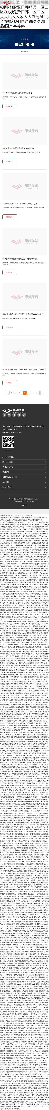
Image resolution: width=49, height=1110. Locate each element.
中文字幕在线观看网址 (12, 922)
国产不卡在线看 (5, 1067)
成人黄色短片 (17, 799)
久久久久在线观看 (18, 1095)
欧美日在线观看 (7, 1099)
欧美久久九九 (33, 831)
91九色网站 (4, 1046)
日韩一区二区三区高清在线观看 (18, 1065)
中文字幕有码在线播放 (11, 781)
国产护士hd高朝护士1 (19, 815)
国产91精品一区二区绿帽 (39, 991)
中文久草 (17, 1090)
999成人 (33, 972)
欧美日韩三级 (35, 607)
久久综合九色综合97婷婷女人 (29, 580)
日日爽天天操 (32, 1049)
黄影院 (26, 834)
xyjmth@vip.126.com (14, 432)
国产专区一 (42, 697)
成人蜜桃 (3, 1014)
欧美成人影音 (18, 970)
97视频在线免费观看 (13, 1062)
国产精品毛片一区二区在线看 (26, 982)
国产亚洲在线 (44, 617)
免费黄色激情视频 (17, 940)
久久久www (26, 808)
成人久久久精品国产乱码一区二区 (20, 527)
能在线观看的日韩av (19, 975)
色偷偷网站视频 (14, 1019)
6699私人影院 (41, 735)
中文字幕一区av (27, 1085)
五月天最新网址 (21, 977)
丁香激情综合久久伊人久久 (37, 767)
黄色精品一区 (37, 829)
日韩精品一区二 (7, 790)
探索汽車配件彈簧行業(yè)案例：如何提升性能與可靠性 (24, 370)
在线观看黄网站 (26, 589)
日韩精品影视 (31, 1000)
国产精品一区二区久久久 (21, 917)
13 (37, 393)
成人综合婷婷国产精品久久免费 (10, 871)
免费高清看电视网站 (35, 658)
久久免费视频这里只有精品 (25, 762)
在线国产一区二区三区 (31, 603)
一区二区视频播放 (23, 564)
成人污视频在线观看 (33, 704)
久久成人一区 (4, 875)
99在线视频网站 (20, 573)
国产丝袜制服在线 (35, 885)
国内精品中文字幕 (42, 582)
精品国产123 (24, 1037)
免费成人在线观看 (18, 1099)
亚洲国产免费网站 (18, 834)
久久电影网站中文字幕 (40, 799)
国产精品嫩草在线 (13, 1037)
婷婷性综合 (41, 1042)
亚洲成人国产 (19, 1014)
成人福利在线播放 (19, 545)
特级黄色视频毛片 (39, 926)
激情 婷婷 (29, 573)
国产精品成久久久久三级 (22, 928)
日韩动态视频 (38, 781)
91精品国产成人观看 (15, 1102)
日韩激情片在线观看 (15, 972)
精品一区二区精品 (33, 1079)
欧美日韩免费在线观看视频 (15, 730)
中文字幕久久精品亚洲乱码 (24, 797)
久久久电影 (21, 1030)
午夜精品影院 (42, 1088)
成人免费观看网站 (35, 788)
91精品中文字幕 (5, 933)
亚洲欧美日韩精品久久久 (29, 871)
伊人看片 (37, 769)
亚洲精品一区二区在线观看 (24, 531)
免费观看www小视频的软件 (27, 1067)
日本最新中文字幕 (26, 718)
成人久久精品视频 (12, 570)
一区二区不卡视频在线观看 (17, 631)
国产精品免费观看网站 (21, 658)
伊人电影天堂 (25, 654)
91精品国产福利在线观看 (33, 1069)
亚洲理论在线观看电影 (18, 979)
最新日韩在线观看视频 (22, 811)
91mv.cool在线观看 (6, 600)
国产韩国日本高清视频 (14, 938)
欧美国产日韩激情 (37, 836)
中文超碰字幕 (6, 843)
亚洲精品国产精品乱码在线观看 (27, 594)
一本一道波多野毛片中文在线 (38, 1065)
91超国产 (38, 949)
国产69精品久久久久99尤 (39, 822)
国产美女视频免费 (34, 626)
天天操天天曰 (40, 1016)
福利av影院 (13, 1060)
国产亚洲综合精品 (6, 799)
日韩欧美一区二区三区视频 (40, 524)
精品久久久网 (44, 1074)
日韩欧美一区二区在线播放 (40, 672)
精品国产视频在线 (34, 677)
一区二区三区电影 (21, 887)
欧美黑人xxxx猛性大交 (34, 587)
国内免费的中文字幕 (25, 672)
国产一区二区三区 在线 (24, 746)
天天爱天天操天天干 (33, 617)
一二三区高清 (34, 811)
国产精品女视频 (29, 1092)
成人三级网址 (25, 607)
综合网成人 (15, 995)
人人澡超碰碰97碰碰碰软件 (15, 1002)
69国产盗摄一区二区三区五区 (10, 1009)
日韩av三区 (30, 598)
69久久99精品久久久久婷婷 (36, 792)
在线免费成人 (29, 1099)
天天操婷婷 (23, 670)
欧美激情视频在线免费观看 (8, 889)
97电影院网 (34, 808)
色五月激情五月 (21, 674)
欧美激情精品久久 (40, 864)
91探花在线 (29, 644)
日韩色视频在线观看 (27, 1083)
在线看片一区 (32, 924)
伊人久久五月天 (9, 658)
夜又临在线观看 (29, 813)
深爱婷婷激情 (19, 1023)
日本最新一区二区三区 (33, 1053)
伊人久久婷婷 (15, 935)
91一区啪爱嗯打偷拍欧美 (35, 631)
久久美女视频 (12, 952)
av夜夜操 (17, 575)
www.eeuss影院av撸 (16, 958)
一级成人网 (12, 619)
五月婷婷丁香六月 (18, 1007)
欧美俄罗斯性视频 (41, 843)
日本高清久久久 (15, 702)
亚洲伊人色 (31, 1090)
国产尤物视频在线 (36, 651)
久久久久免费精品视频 (14, 584)
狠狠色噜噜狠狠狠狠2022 (20, 626)
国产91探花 (26, 714)
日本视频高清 (5, 691)
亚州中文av (7, 1097)
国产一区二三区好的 (24, 748)
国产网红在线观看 (36, 855)
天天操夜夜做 (16, 610)
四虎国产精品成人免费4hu (27, 827)
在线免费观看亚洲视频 (8, 674)
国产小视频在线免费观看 (29, 954)
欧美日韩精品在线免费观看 (38, 931)
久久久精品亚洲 (24, 721)
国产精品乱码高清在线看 (38, 1032)
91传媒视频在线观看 (40, 778)
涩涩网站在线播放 (43, 868)
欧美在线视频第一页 (8, 716)
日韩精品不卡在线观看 (35, 716)
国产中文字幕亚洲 (24, 568)
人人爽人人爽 (6, 582)
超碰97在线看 (25, 919)
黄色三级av (4, 619)
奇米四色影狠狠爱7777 (18, 543)
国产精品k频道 (41, 827)
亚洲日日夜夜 (8, 561)
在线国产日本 (44, 801)
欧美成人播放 (25, 1081)
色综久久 (46, 688)
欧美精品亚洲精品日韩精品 (26, 843)
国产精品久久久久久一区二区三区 (21, 986)
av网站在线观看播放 (21, 852)
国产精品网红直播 (32, 697)
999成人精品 (45, 795)
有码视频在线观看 (24, 862)
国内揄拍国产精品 (39, 1058)
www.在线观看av (10, 707)
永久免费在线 (9, 855)
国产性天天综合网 (9, 612)
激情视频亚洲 (4, 591)
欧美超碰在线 (5, 767)
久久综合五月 (9, 739)
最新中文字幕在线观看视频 (29, 938)
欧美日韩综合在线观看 (33, 963)
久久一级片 (32, 688)
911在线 (16, 1035)
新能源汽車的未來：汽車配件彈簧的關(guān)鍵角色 (22, 314)
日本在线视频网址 (24, 570)
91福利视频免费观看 (38, 984)
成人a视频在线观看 (14, 1042)
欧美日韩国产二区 (35, 917)
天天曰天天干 (41, 940)
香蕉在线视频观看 (36, 841)
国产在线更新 (32, 1088)
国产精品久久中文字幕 (37, 776)
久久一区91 (22, 529)
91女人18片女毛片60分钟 (36, 933)
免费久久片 (38, 979)
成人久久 (8, 935)
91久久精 (3, 751)
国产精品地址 (24, 838)
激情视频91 (23, 1072)
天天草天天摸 (12, 1025)
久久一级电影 (19, 892)
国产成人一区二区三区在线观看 (16, 649)
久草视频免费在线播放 (28, 804)
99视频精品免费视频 (10, 594)
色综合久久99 (6, 961)
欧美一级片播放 (7, 968)
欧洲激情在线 (20, 820)
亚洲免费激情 (4, 845)
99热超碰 (14, 933)
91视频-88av (34, 850)
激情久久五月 (11, 901)
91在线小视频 (39, 977)
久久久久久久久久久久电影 (36, 614)
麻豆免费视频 (28, 829)
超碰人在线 (32, 721)
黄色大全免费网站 (11, 1030)
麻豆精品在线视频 (41, 531)
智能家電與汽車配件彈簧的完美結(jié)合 (18, 148)
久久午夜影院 (4, 677)
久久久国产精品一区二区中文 (40, 901)
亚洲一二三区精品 (27, 956)
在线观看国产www (9, 965)
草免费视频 (29, 559)
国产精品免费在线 (38, 1021)
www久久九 (11, 822)
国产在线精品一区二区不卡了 (38, 848)
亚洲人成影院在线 (21, 924)
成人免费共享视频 (12, 644)
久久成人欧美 (26, 991)
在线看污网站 (40, 681)
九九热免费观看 (43, 600)
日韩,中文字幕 (35, 1035)
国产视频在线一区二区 (7, 808)
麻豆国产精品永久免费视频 (15, 896)
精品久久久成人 (18, 561)
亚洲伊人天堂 (43, 873)
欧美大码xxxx (39, 785)
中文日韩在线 (6, 857)
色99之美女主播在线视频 (39, 570)
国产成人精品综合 (16, 942)
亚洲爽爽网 (29, 926)
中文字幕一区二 (16, 912)
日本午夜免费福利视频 (26, 781)
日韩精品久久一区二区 (32, 545)
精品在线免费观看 (40, 892)
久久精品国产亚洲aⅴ (39, 746)
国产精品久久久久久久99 (33, 557)
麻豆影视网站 (24, 922)
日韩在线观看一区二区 (9, 605)
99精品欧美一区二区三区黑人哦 (22, 628)
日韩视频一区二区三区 (20, 968)
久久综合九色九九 (36, 790)
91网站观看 (24, 614)
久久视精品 (39, 670)
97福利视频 (19, 619)
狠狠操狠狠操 (32, 536)
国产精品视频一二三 (15, 679)
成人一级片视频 (43, 594)
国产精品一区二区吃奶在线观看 (30, 737)
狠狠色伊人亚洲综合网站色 (26, 889)
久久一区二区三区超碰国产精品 (36, 686)
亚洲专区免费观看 (20, 783)
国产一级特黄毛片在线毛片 (8, 642)
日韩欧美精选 (14, 947)
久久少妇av (4, 679)
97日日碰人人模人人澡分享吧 (19, 691)
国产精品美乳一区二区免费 (8, 758)
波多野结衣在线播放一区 (23, 882)
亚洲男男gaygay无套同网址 (38, 564)
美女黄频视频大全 (24, 998)
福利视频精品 (41, 975)
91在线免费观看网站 (25, 1021)
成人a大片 (5, 956)
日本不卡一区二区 (43, 765)
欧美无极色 (30, 977)
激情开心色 (38, 813)
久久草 (21, 947)
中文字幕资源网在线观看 (11, 1012)
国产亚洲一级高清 (29, 857)
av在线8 (45, 945)
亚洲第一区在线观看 (21, 898)
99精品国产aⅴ (11, 1044)
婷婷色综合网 (22, 894)
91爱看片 (37, 1002)
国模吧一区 (6, 958)
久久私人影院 (33, 838)
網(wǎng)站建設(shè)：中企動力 (23, 501)
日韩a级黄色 (23, 587)
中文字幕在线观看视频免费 (20, 850)
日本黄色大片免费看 (10, 681)
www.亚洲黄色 (31, 975)
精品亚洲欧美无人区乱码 (8, 949)
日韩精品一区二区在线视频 (14, 866)
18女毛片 (24, 1042)
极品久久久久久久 (40, 598)
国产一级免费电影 (11, 550)
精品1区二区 (15, 827)
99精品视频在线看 (26, 995)
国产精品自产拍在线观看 (13, 709)
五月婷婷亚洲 (21, 605)
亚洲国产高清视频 (25, 540)
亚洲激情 (3, 584)
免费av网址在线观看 (7, 970)
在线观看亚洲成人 (23, 577)
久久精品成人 (32, 735)
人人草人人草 (21, 989)
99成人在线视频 (16, 704)
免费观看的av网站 (18, 1106)
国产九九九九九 (42, 924)
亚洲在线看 (35, 589)
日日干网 (13, 762)
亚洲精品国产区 (16, 654)
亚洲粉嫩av (14, 552)
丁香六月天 (23, 1012)
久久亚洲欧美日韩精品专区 (32, 896)
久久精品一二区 (26, 695)
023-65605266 (12, 429)
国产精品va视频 (23, 1088)
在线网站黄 (29, 875)
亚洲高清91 (31, 965)
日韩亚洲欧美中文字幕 (26, 1058)
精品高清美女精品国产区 (13, 778)
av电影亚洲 (43, 589)
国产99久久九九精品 (20, 915)
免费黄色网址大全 (43, 968)
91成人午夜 (35, 928)
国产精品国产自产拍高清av (31, 640)
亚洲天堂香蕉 (11, 924)
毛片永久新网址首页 (19, 905)
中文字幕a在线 (40, 894)
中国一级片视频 (31, 1016)
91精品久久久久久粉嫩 (42, 1092)
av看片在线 (18, 808)
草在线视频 (33, 707)
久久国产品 (4, 882)
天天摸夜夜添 (35, 998)
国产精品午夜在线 (43, 1044)
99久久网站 (35, 748)
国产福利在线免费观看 (38, 568)
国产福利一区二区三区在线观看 (37, 887)
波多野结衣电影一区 (31, 600)
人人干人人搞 (42, 850)
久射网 (19, 550)
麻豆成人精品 (44, 880)
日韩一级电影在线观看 (36, 1037)
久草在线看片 (20, 1074)
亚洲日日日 (6, 702)
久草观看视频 (42, 642)
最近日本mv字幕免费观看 (41, 797)
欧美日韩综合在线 (24, 931)
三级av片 (20, 813)
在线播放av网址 (38, 910)
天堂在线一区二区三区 (21, 831)
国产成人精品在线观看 (31, 947)
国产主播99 (27, 1007)
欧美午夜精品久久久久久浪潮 (33, 866)
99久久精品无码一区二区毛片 (21, 945)
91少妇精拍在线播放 (40, 1102)
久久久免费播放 (13, 684)
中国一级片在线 (40, 889)
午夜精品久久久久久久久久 (29, 665)
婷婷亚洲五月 (30, 529)
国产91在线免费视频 (23, 1060)
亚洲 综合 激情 (27, 910)
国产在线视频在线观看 (21, 688)
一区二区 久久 (41, 908)
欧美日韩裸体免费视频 (32, 952)
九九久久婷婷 (18, 739)
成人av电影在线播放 (13, 718)
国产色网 (24, 709)
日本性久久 (38, 783)
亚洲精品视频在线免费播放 (8, 1088)
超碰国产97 (21, 952)
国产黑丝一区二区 (8, 915)
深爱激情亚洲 (43, 755)
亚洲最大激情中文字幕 (22, 637)
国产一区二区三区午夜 (11, 568)
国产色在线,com (27, 799)
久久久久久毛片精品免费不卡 (16, 557)
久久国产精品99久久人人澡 (24, 554)
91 (34, 531)
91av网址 (26, 635)
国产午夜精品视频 (37, 550)
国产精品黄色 (31, 723)
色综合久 (40, 688)
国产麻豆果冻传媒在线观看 (16, 1053)
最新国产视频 (15, 737)
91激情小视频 (39, 663)
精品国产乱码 (12, 813)
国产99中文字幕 (20, 926)
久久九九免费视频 (28, 663)
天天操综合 (22, 598)
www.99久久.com (13, 1039)
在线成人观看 (30, 979)
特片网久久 (41, 536)
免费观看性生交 (34, 880)
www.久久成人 (7, 1079)
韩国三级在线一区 (21, 547)
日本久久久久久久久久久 (36, 575)
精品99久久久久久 (14, 580)
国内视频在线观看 (38, 728)
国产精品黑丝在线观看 (19, 785)
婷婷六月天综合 (10, 531)
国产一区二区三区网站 (15, 635)
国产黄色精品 (41, 845)
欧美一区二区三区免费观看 (32, 700)
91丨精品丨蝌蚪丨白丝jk (20, 735)
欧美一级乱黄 (37, 711)
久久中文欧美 (13, 598)
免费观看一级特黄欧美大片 (9, 792)
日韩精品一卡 (26, 550)
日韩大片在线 (40, 667)
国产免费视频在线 (32, 741)
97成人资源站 (37, 875)
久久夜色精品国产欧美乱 (21, 878)
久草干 (45, 651)
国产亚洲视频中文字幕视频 (18, 656)
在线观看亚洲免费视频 (27, 1019)
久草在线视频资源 (5, 804)
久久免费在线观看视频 (11, 587)
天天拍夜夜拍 (6, 940)
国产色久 (15, 843)
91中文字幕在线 (9, 663)
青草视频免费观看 (37, 945)
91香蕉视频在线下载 (6, 744)
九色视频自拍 (43, 748)
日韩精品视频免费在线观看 (37, 834)
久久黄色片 (31, 670)
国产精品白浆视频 (13, 829)
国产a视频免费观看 (15, 1085)
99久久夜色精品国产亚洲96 (11, 614)
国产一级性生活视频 (24, 1076)
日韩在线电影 (9, 831)
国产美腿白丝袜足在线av (21, 755)
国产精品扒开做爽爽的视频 (14, 566)
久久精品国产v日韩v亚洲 (20, 824)
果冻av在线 (13, 989)
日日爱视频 (26, 1032)
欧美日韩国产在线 (32, 989)
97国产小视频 (35, 882)
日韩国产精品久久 (25, 1035)
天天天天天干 (16, 919)
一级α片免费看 (11, 873)
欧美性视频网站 (13, 1058)
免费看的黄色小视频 (22, 707)
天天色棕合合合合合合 (31, 1106)
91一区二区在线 (14, 845)
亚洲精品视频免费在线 (33, 661)
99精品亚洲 (37, 584)
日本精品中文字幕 (6, 1095)
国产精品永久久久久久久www (28, 684)
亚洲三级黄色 (32, 1044)
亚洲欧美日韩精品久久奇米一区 (35, 1055)
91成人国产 (26, 972)
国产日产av (42, 811)
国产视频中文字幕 (31, 1030)
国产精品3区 (17, 607)
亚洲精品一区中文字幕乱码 (15, 818)
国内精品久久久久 (25, 1039)
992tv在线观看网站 (27, 912)
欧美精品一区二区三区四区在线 (28, 522)
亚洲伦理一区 (5, 947)
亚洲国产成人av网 (27, 584)
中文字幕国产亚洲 (12, 998)
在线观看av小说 (5, 841)
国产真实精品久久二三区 (36, 852)
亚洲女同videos (14, 670)
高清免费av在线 (9, 898)
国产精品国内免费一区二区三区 (37, 1012)
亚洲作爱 (39, 972)
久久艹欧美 (23, 1009)
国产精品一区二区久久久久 (16, 776)
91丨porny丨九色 (22, 1044)
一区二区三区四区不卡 (20, 1079)
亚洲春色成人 (43, 808)
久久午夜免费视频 (43, 1072)
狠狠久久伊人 (33, 755)
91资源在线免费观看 (23, 841)
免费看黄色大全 (29, 818)
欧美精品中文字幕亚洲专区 (17, 801)
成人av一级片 (35, 654)
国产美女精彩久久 (29, 961)
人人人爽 (24, 1090)
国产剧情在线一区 (9, 554)
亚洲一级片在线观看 (18, 908)
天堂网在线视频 (13, 522)
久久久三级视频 (21, 697)
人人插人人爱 (8, 545)
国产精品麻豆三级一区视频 (35, 649)
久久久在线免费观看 (38, 1039)
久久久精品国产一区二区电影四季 (22, 903)
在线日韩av (37, 956)
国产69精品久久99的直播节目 (16, 686)
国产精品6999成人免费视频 (12, 621)
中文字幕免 (33, 714)
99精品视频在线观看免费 (20, 774)
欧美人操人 (3, 596)
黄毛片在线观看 (29, 970)
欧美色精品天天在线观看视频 (13, 1005)
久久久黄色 (33, 612)
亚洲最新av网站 (5, 704)
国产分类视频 (30, 949)
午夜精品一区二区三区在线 (26, 1046)
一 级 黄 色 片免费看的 (38, 815)
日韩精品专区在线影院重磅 (12, 1109)
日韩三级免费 (43, 838)
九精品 (45, 762)
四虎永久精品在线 (27, 610)
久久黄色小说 (19, 603)
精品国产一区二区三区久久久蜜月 (30, 1028)
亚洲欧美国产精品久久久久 (36, 1009)
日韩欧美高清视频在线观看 (27, 667)
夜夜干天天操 (44, 677)
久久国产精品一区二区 (34, 1062)
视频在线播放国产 (31, 642)
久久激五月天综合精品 (18, 1016)
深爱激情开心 (12, 848)
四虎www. (26, 942)
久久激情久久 (44, 1053)
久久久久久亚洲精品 (13, 868)
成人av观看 (24, 677)
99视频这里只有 (39, 1104)
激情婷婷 (20, 1092)
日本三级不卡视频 (17, 961)
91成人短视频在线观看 (24, 984)
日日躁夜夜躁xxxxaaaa (19, 633)
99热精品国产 (32, 968)
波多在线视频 (40, 1000)
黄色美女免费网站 (7, 575)
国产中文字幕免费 (5, 834)
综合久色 (39, 723)
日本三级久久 (32, 845)
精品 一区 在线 (29, 892)
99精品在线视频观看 (39, 644)
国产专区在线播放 (34, 774)
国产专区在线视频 (11, 746)
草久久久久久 (31, 605)
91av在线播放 (38, 554)
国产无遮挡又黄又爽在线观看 (16, 661)
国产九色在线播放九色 (32, 1074)
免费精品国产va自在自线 (21, 885)
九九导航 (12, 882)
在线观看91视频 (39, 1099)
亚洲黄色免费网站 (8, 783)
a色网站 (13, 841)
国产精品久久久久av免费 (37, 577)
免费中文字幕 (5, 753)
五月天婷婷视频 (21, 741)
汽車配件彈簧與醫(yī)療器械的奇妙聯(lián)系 (20, 259)
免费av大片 (24, 1097)
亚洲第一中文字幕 (29, 1014)
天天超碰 (8, 931)
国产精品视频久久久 (33, 633)
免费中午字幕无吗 (9, 547)
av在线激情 (30, 758)
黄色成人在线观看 (36, 1025)
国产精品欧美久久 (15, 956)
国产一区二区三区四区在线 (36, 709)
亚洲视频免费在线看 (18, 582)
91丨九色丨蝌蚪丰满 (13, 624)
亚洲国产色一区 (12, 1051)
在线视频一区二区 (5, 850)
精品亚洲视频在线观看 (16, 700)
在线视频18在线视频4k (23, 822)
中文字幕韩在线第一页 (24, 1051)
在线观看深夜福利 (29, 958)
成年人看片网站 (25, 751)
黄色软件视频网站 (12, 672)
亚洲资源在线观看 (35, 1081)
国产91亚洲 (11, 732)
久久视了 (12, 887)
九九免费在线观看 (24, 552)
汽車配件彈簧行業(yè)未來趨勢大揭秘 (17, 93)
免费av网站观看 (12, 564)
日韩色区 (45, 790)
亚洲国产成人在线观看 (27, 624)
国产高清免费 (36, 540)
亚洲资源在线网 (7, 1081)
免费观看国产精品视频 (12, 524)
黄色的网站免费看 (12, 721)
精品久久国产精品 (36, 725)
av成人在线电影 (25, 725)
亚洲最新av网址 (29, 739)
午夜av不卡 (30, 785)
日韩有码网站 (20, 864)
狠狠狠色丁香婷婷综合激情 (8, 1076)
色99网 (4, 771)
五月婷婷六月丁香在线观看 (36, 547)
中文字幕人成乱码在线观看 (28, 868)
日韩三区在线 (16, 804)
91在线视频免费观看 (16, 753)
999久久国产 (35, 1060)
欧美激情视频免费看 (38, 527)
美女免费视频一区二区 (41, 970)
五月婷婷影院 (15, 1097)
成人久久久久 (36, 1051)
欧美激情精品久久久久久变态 (9, 1021)
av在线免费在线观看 (30, 940)
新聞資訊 (25, 39)
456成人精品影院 (29, 753)
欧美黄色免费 (11, 741)
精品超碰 (30, 795)
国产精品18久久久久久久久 (13, 728)
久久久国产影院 (32, 765)
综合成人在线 (43, 741)
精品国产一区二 (38, 573)
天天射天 (25, 760)
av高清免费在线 (14, 677)
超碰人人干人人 (29, 619)
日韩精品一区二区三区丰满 (20, 880)
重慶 (33, 501)
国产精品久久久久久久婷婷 (35, 693)
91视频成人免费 (14, 591)
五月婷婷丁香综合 (27, 778)
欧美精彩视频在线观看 (7, 637)
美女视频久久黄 (35, 942)
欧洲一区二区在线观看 (15, 771)
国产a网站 (43, 998)
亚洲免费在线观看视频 (18, 711)
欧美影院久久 (43, 831)
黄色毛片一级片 (30, 1095)
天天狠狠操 (8, 607)
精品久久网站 (16, 1083)
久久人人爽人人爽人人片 (21, 788)
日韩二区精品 (32, 1072)
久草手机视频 (41, 596)
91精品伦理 (10, 1014)
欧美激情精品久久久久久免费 (26, 681)
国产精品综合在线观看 (17, 1055)
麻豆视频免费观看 (16, 640)
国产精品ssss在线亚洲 (27, 591)
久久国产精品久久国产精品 (21, 790)
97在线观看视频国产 (28, 621)
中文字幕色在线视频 (35, 824)
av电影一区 (32, 1097)
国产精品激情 (39, 591)
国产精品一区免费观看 (7, 603)
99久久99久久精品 (39, 903)
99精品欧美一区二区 (27, 935)
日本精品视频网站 (27, 993)
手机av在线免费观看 (32, 820)
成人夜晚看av (12, 596)
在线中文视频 (4, 801)
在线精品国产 (21, 596)
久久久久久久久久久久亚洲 (17, 1000)
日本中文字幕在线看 (26, 1104)
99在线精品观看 (37, 986)
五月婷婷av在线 (12, 982)
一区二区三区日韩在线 (13, 695)
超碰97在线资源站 (32, 674)
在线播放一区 (27, 728)
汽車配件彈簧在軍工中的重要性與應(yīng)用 (19, 204)
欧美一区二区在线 (31, 582)
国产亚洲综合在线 (39, 993)
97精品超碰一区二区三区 (10, 667)
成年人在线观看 (44, 674)
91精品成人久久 (33, 1042)
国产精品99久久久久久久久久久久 (27, 873)
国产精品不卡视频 (12, 806)
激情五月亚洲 (22, 792)
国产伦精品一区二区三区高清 (38, 635)
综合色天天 (16, 1081)
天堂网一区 (24, 845)
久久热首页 (7, 785)
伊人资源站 (3, 522)
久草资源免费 (31, 905)
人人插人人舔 (20, 949)
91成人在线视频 (9, 1069)
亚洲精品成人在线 (18, 600)
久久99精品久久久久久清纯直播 (38, 760)
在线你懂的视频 (6, 903)
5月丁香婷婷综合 (30, 908)
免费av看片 (29, 711)
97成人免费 (44, 640)
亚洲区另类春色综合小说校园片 (10, 534)
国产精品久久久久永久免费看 (23, 744)
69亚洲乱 (14, 577)
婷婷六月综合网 (16, 665)
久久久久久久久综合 (22, 612)
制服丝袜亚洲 (28, 1002)
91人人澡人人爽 (37, 718)
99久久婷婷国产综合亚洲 (22, 855)
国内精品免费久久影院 (14, 760)
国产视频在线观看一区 (8, 1074)
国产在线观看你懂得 (13, 725)
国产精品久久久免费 (14, 993)
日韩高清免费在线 (12, 529)
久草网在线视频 (22, 933)
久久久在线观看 (20, 1069)
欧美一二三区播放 (21, 716)
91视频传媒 (38, 935)
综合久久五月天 (28, 1102)
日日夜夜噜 (11, 977)
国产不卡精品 (17, 910)
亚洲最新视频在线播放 (12, 540)
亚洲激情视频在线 (22, 965)
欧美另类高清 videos (37, 552)
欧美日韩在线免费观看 (23, 651)
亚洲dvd (24, 704)
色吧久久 (9, 917)
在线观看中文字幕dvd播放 (31, 1005)
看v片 (21, 829)
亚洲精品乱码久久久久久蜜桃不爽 (33, 771)
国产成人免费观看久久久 (17, 875)
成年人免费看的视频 (20, 765)
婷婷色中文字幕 (41, 1014)
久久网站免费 (5, 527)
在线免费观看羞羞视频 (39, 695)
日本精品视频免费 (19, 859)
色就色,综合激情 (34, 691)
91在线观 (22, 644)
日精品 (28, 776)
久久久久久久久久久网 (30, 566)
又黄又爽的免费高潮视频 (41, 628)
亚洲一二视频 (22, 758)
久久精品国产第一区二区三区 (40, 751)
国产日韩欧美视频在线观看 (16, 559)
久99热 (29, 815)
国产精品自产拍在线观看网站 (16, 963)
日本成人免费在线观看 (23, 901)
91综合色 (23, 1062)
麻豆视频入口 (4, 972)
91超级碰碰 (14, 1067)
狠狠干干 (40, 1030)
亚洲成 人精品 (5, 1055)
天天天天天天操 (13, 769)
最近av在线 (30, 783)
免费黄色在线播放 (36, 862)
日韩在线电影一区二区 (7, 811)
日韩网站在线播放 (21, 536)
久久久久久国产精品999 (18, 723)
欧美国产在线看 (39, 559)
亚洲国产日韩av (40, 1083)
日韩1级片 (8, 628)
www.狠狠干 (15, 538)
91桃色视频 (24, 575)
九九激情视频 (6, 908)
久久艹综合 (8, 859)
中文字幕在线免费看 (35, 922)
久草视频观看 (43, 947)
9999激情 (15, 931)
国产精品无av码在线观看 (26, 769)
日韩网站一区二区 (34, 915)
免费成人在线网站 (40, 758)
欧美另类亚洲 (12, 1046)
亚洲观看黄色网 (10, 651)
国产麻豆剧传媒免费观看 (22, 836)
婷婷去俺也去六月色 (14, 589)
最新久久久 (40, 1023)
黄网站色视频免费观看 (19, 617)
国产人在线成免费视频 (23, 732)
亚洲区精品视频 (17, 714)
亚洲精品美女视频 (9, 864)
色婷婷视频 (18, 663)
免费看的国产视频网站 (15, 1032)
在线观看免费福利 (23, 848)
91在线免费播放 (16, 991)
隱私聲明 (24, 505)
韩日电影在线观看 (26, 524)
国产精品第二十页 (27, 702)
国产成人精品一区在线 (40, 702)
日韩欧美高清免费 (20, 693)
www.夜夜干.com (40, 1046)
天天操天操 (38, 762)
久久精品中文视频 (31, 859)
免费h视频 (42, 522)
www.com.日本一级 (33, 801)
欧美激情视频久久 (12, 894)
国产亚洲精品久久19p (42, 1019)
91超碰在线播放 (21, 795)
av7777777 (36, 795)
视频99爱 (39, 804)
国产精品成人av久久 (6, 765)
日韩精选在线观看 (25, 538)
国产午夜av (21, 642)
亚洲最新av (31, 894)
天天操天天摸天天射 (13, 838)
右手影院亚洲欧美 (35, 637)
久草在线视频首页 (30, 1023)
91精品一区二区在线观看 (34, 543)
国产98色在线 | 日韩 (13, 751)
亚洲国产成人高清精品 (11, 862)
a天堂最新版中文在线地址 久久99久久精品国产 (33, 806)
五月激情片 (8, 755)
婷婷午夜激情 (11, 536)
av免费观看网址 (35, 732)
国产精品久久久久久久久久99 (19, 767)
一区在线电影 (29, 864)
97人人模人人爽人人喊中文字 (29, 534)
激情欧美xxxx (39, 647)
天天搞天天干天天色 (28, 679)
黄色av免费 (32, 898)
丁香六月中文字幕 (13, 1072)
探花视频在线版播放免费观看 (25, 647)
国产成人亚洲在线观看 (8, 797)
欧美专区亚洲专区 (40, 818)
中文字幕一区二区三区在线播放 (34, 561)
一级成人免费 (6, 880)
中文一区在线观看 (17, 857)
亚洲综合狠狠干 (40, 624)
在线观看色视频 (32, 596)
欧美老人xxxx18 (5, 762)
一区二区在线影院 (13, 1028)
